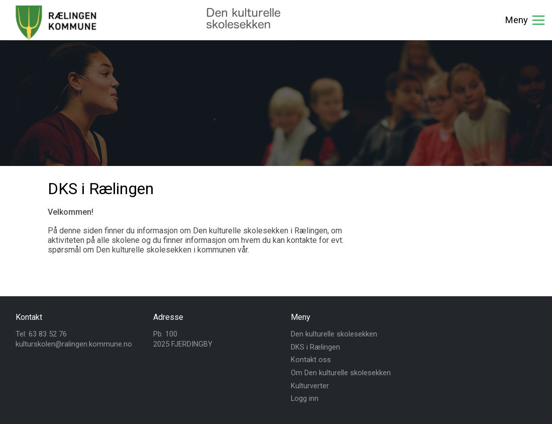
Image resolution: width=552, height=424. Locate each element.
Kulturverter (310, 385)
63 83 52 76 (48, 333)
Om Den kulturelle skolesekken (341, 372)
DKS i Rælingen (315, 347)
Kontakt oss (311, 359)
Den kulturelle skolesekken (334, 333)
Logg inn (304, 398)
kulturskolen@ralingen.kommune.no (74, 344)
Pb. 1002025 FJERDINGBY (182, 339)
